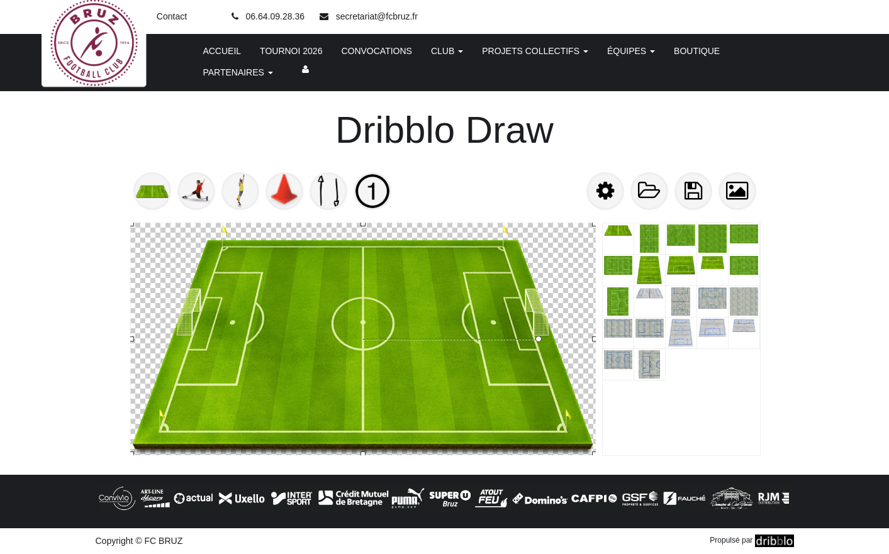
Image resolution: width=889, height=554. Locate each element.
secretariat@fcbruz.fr (377, 16)
